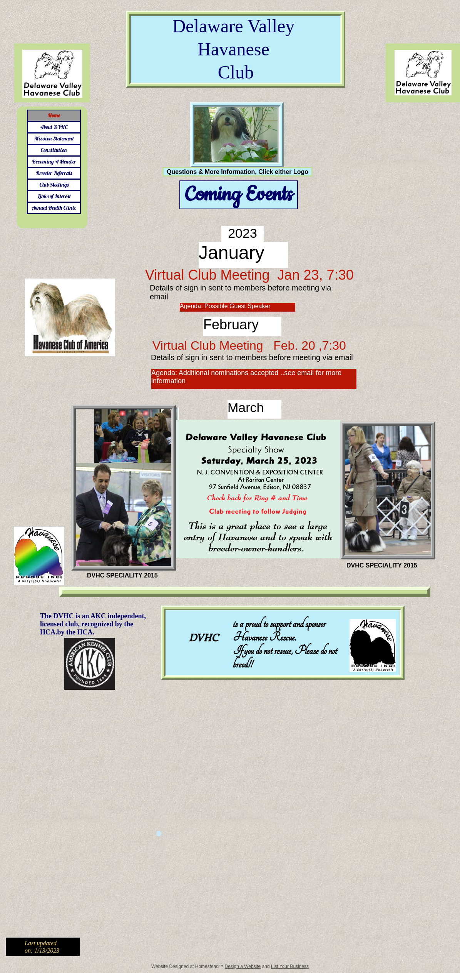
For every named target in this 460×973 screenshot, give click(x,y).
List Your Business (290, 966)
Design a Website (242, 966)
